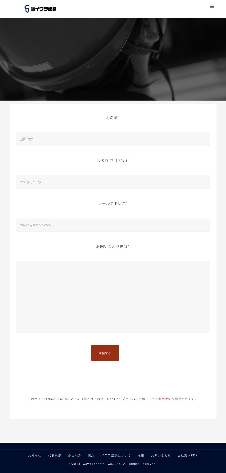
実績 (91, 455)
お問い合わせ (161, 455)
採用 (141, 455)
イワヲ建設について (116, 455)
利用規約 (165, 399)
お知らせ (34, 455)
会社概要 (74, 455)
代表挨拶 (54, 455)
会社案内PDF (188, 455)
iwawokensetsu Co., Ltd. (102, 463)
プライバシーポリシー (138, 399)
